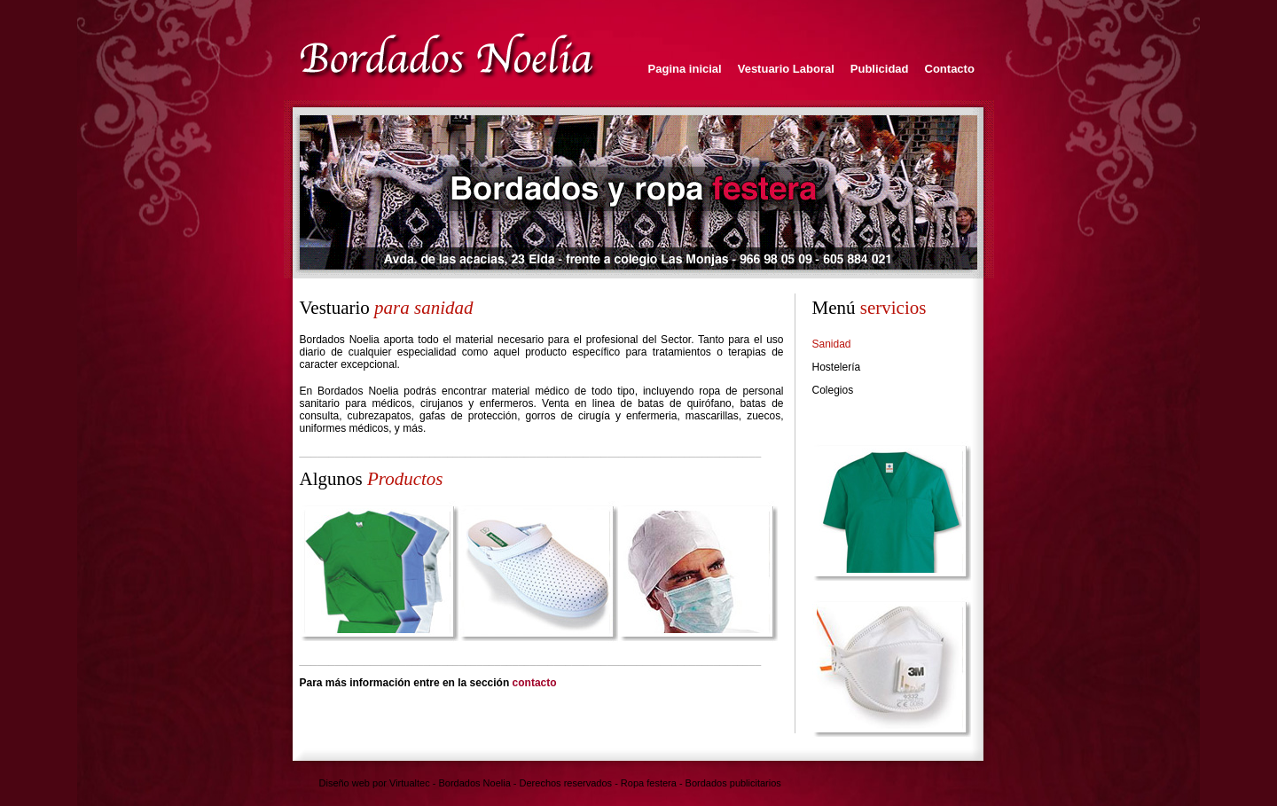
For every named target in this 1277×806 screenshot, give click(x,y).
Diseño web (344, 783)
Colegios (833, 390)
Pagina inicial (685, 68)
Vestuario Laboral (786, 68)
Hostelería (836, 367)
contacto (535, 683)
